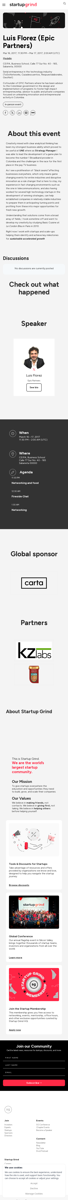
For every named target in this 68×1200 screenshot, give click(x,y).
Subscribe (32, 1082)
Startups (8, 1130)
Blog (38, 1145)
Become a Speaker (44, 1130)
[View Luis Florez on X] (34, 369)
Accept (33, 1183)
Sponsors (8, 1133)
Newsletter (40, 1143)
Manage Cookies (34, 1193)
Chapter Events (43, 1127)
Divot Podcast (42, 1151)
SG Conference (43, 1125)
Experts (7, 1127)
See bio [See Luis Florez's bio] (34, 387)
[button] (64, 3)
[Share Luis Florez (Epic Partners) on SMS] (32, 112)
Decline (34, 1188)
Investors (8, 1125)
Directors (8, 1135)
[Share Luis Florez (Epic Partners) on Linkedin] (19, 112)
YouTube (40, 1148)
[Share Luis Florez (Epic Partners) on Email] (26, 112)
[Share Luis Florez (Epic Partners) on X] (12, 112)
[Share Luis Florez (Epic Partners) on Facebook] (5, 112)
